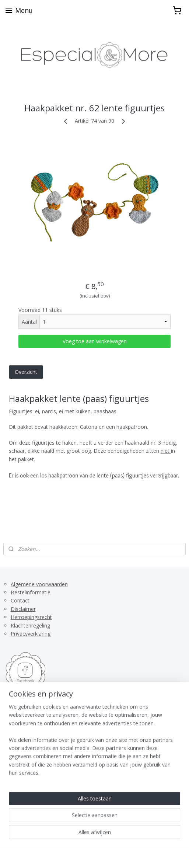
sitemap (84, 822)
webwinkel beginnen (128, 822)
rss (100, 822)
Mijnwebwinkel (94, 834)
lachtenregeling (32, 625)
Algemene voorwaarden (39, 584)
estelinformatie (32, 592)
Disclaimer (23, 608)
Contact (20, 600)
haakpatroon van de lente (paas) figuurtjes (98, 475)
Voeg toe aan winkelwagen (95, 340)
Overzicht (26, 371)
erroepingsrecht (33, 617)
